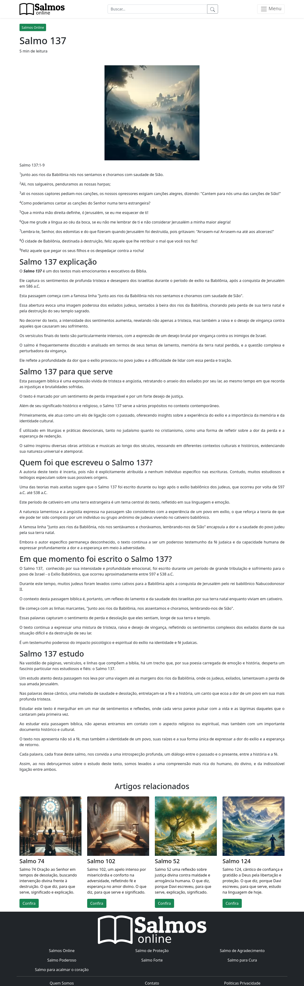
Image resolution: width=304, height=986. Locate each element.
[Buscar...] (157, 9)
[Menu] (271, 9)
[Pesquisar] (212, 9)
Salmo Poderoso (61, 960)
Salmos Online (33, 27)
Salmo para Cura (242, 960)
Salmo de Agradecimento (242, 950)
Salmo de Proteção (152, 950)
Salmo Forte (152, 960)
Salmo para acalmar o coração (62, 969)
